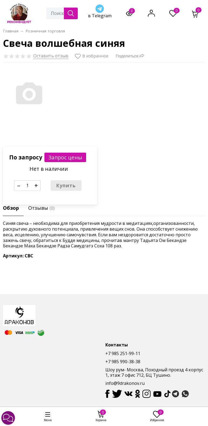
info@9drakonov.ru (125, 383)
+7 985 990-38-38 (122, 362)
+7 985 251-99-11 (122, 353)
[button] (8, 418)
